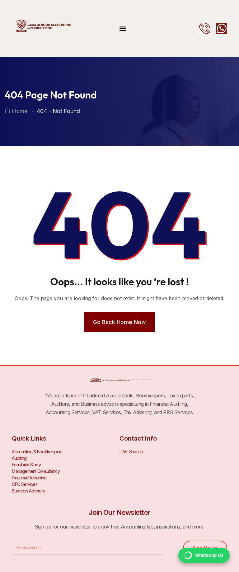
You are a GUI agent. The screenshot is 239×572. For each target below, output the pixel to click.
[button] (123, 28)
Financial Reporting (29, 477)
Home (16, 111)
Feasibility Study (26, 464)
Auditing (19, 458)
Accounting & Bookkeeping (37, 451)
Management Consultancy (35, 471)
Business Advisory (28, 490)
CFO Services (24, 484)
